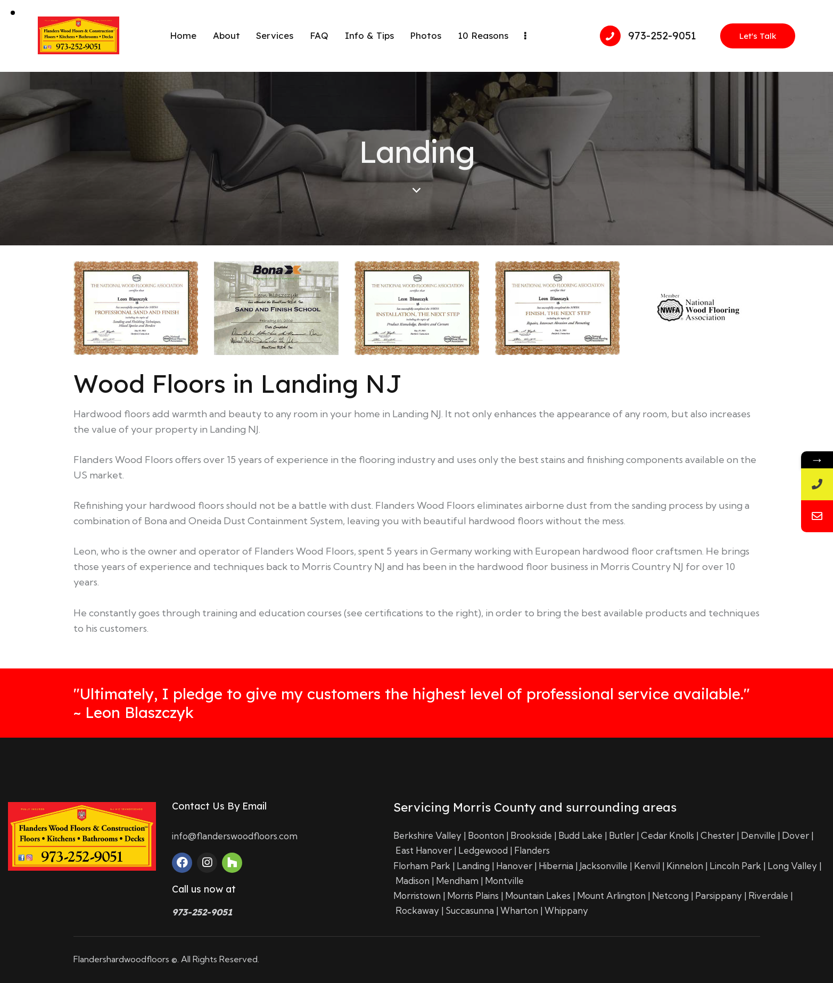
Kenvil (647, 865)
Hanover (514, 865)
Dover (795, 835)
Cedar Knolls (667, 835)
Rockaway (417, 910)
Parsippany (718, 895)
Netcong (670, 895)
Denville (758, 835)
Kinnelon (684, 865)
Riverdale (768, 895)
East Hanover (423, 850)
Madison (412, 880)
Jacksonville (604, 865)
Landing (473, 865)
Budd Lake (580, 835)
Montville (504, 880)
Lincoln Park (735, 865)
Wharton (519, 910)
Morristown (417, 895)
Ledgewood (483, 850)
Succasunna (470, 910)
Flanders (532, 850)
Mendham (457, 880)
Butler (621, 835)
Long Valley (792, 865)
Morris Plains (473, 895)
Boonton (486, 835)
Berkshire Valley (427, 835)
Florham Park (421, 865)
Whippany (566, 910)
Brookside (531, 835)
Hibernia (556, 865)
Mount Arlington (611, 895)
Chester (717, 835)
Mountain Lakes (538, 895)
